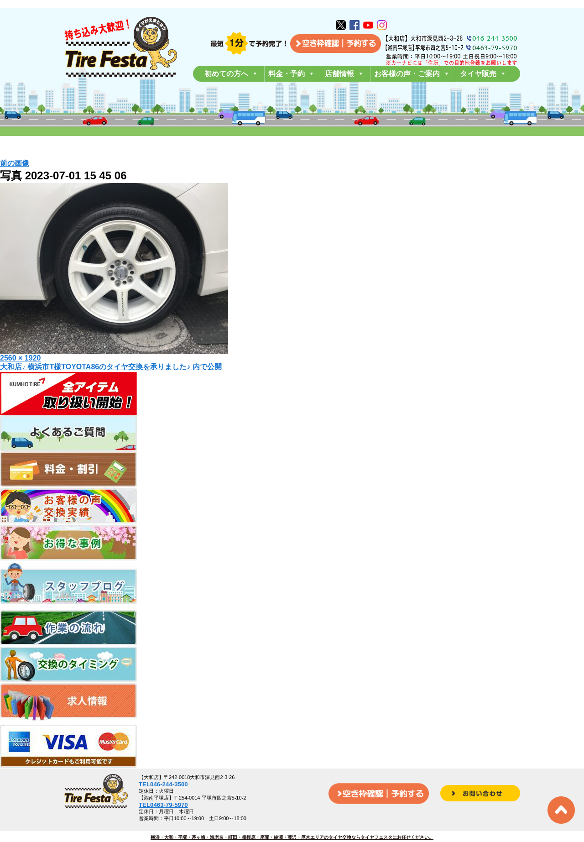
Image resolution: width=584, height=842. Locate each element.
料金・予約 (291, 74)
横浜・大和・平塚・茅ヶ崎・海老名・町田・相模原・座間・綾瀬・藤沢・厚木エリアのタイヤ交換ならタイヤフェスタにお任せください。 (292, 837)
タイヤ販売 (483, 74)
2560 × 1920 (20, 358)
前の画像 (14, 163)
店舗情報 (344, 74)
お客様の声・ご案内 (412, 74)
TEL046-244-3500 (163, 784)
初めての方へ (231, 74)
